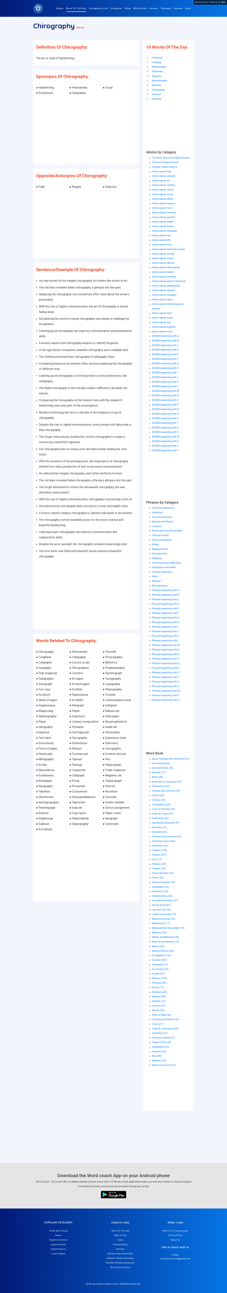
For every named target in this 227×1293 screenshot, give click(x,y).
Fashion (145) (159, 850)
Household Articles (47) (165, 900)
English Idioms (58, 1249)
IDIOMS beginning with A (165, 335)
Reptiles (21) (159, 1001)
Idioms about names (163, 262)
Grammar (116, 8)
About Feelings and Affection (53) (170, 758)
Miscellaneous (159, 585)
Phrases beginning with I (165, 626)
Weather (156, 581)
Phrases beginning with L (165, 640)
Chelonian (157, 71)
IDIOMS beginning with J (165, 377)
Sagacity (156, 76)
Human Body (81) (161, 905)
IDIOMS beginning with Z (165, 450)
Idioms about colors (163, 189)
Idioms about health (163, 221)
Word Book (140, 8)
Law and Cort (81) (162, 909)
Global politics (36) (162, 895)
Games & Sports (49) (163, 882)
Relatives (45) (159, 992)
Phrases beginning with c (165, 599)
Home (59, 8)
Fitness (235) (159, 863)
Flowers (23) (159, 868)
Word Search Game (120, 1267)
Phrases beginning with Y (165, 695)
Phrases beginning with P (165, 658)
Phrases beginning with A (165, 590)
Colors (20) (158, 795)
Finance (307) (159, 854)
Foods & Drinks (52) (163, 873)
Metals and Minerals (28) (165, 937)
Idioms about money (163, 253)
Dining (155, 544)
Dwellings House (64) (163, 841)
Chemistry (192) (161, 786)
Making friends (160, 549)
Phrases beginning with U (165, 681)
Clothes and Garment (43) (166, 790)
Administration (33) (162, 767)
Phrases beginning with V (165, 686)
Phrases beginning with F (165, 612)
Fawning (156, 98)
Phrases (166, 8)
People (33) (158, 973)
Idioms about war (161, 322)
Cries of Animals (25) (163, 809)
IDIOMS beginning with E (165, 354)
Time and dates (160, 535)
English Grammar (58, 1240)
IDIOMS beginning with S (165, 418)
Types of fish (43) (161, 1042)
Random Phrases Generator (120, 1263)
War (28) (156, 1055)
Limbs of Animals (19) (164, 914)
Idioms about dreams (163, 203)
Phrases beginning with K (165, 635)
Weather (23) (159, 1060)
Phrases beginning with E (165, 608)
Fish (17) (157, 859)
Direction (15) (159, 827)
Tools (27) (157, 1023)
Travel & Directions (162, 517)
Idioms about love (161, 244)
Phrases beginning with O (165, 654)
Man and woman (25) (163, 918)
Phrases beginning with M (166, 645)
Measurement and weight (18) (168, 927)
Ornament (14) (160, 964)
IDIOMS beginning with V (165, 432)
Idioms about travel (162, 317)
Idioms (154, 8)
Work (155, 576)
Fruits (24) (157, 877)
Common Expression (163, 507)
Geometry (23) (160, 891)
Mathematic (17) (161, 923)
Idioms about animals (163, 175)
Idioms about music (163, 258)
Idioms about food (162, 207)
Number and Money (162, 521)
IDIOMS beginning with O (165, 400)
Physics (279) (159, 978)
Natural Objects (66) (163, 950)
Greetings (157, 512)
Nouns (58, 1235)
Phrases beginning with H (165, 622)
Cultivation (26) (160, 818)
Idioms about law (161, 235)
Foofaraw (157, 57)
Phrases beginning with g (165, 617)
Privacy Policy (175, 1235)
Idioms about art (161, 180)
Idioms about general (163, 217)
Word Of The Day (76, 8)
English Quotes (58, 1244)
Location (156, 526)
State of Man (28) (161, 1014)
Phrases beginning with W (166, 690)
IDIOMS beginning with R (165, 413)
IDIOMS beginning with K (165, 381)
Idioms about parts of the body (169, 281)
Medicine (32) (159, 932)
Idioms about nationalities (166, 267)
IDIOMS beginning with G (165, 363)
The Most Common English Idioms (171, 157)
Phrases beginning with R (165, 667)
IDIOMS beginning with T (165, 422)
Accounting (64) (161, 763)
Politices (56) (159, 982)
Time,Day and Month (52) (165, 1019)
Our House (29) (160, 969)
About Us (175, 1240)
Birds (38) (157, 777)
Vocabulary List (98, 8)
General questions (162, 571)
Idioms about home (162, 226)
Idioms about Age (161, 171)
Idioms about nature (163, 272)
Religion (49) (159, 996)
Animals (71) (159, 772)
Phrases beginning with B (165, 594)
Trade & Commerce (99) (165, 1028)
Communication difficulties (166, 562)
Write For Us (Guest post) (175, 1231)
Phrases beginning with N (165, 649)
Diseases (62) (159, 831)
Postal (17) (158, 987)
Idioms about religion (163, 290)
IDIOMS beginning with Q (165, 409)
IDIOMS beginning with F (165, 358)
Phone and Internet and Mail (167, 530)
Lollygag (156, 62)
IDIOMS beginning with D (165, 349)
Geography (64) (160, 886)
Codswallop (158, 89)
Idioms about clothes (163, 185)
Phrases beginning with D (165, 603)
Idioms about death (162, 198)
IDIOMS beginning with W (165, 436)
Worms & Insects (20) (164, 1065)
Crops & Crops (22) (162, 813)
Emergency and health (164, 567)
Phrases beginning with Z (165, 699)
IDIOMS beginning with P (165, 404)
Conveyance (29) (161, 804)
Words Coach (112, 1284)
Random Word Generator (120, 1253)
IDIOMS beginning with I (165, 372)
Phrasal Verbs (120, 1244)
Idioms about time (162, 313)
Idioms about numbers (164, 276)
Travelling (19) (159, 1033)
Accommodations (162, 539)
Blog (128, 8)
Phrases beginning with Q (165, 663)
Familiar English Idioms (164, 166)
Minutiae (156, 85)
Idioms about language (164, 230)
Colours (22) (159, 799)
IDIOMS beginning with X (165, 441)
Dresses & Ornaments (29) (166, 836)
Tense (120, 1240)
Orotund (156, 94)
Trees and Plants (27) (163, 1037)
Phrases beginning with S (165, 672)
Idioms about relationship (166, 285)
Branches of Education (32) (167, 781)
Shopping (157, 558)
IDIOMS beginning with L (165, 386)
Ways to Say (120, 1235)
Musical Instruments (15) (165, 941)
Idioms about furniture (164, 212)
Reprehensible (159, 80)
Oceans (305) (159, 959)
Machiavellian (159, 66)
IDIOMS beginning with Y (165, 445)
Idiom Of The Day (120, 1231)
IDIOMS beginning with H (165, 368)
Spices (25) (158, 1010)
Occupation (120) (161, 955)
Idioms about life (161, 240)
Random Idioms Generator (120, 1258)
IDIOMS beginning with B (165, 340)
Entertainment (159, 553)
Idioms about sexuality (164, 294)
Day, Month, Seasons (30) (165, 822)
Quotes (178, 8)
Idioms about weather (164, 326)
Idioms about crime (162, 194)
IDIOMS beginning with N (165, 395)
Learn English (58, 1253)
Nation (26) (158, 946)
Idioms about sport (162, 299)
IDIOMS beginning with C (165, 345)
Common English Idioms (165, 162)
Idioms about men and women (168, 249)
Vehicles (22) (159, 1051)
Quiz (188, 8)
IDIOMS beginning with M (165, 390)
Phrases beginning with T (165, 677)
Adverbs (120, 1249)
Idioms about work (162, 331)
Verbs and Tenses (58, 1231)
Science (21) (159, 1005)
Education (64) (160, 845)
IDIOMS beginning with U (165, 427)
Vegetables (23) (160, 1046)
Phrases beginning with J (165, 631)
